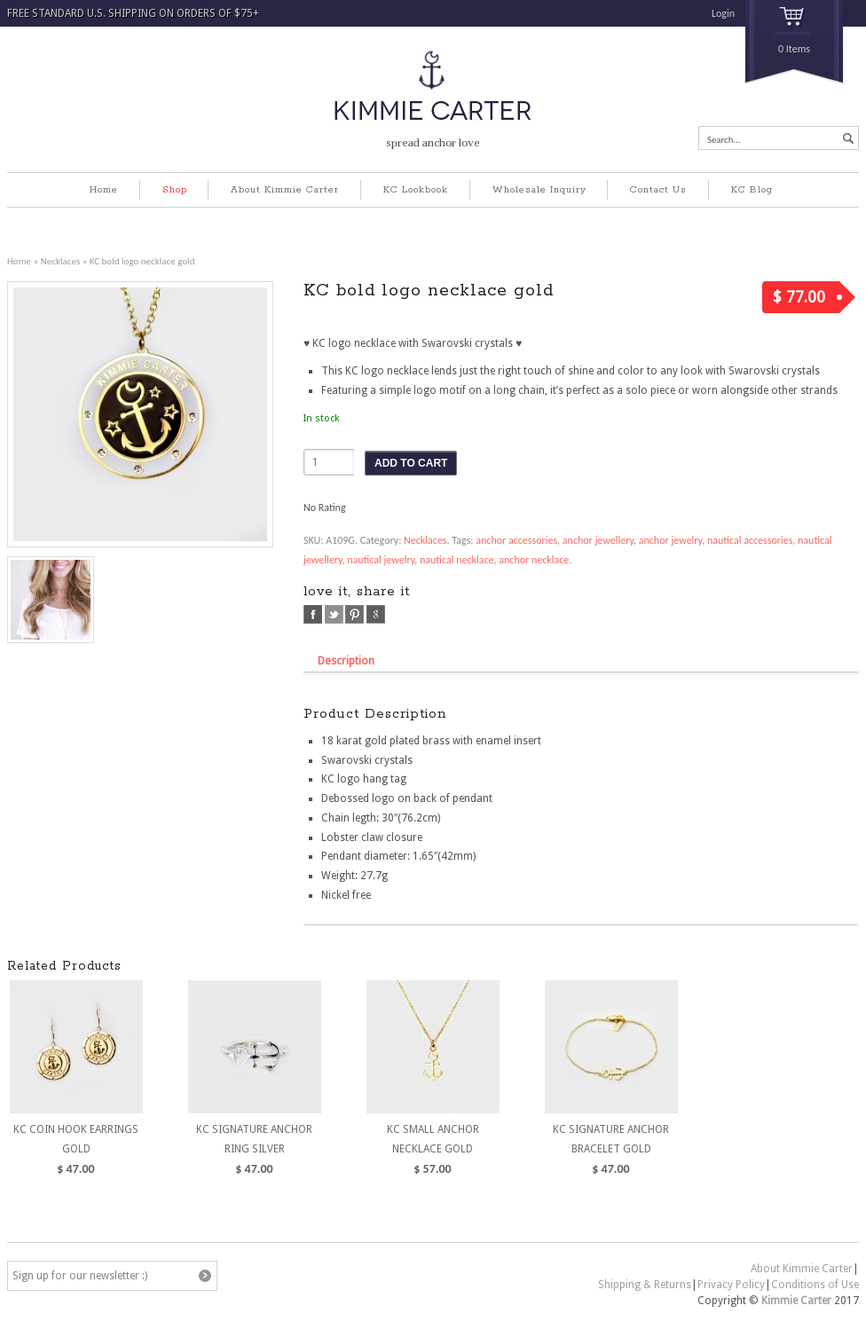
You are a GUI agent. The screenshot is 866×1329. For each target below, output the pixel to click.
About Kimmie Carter (285, 190)
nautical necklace (457, 560)
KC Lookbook (415, 190)
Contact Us (658, 190)
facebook (312, 614)
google (375, 614)
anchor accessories (516, 540)
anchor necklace (534, 560)
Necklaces (61, 261)
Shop (174, 190)
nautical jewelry (380, 560)
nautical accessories (749, 540)
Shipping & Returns (644, 1284)
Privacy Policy (731, 1284)
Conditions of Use (815, 1284)
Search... (724, 139)
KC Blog (752, 190)
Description (346, 660)
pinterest (354, 614)
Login (723, 13)
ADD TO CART (410, 463)
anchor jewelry (670, 540)
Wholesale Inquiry (539, 190)
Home (104, 190)
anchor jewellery (598, 540)
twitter (334, 614)
